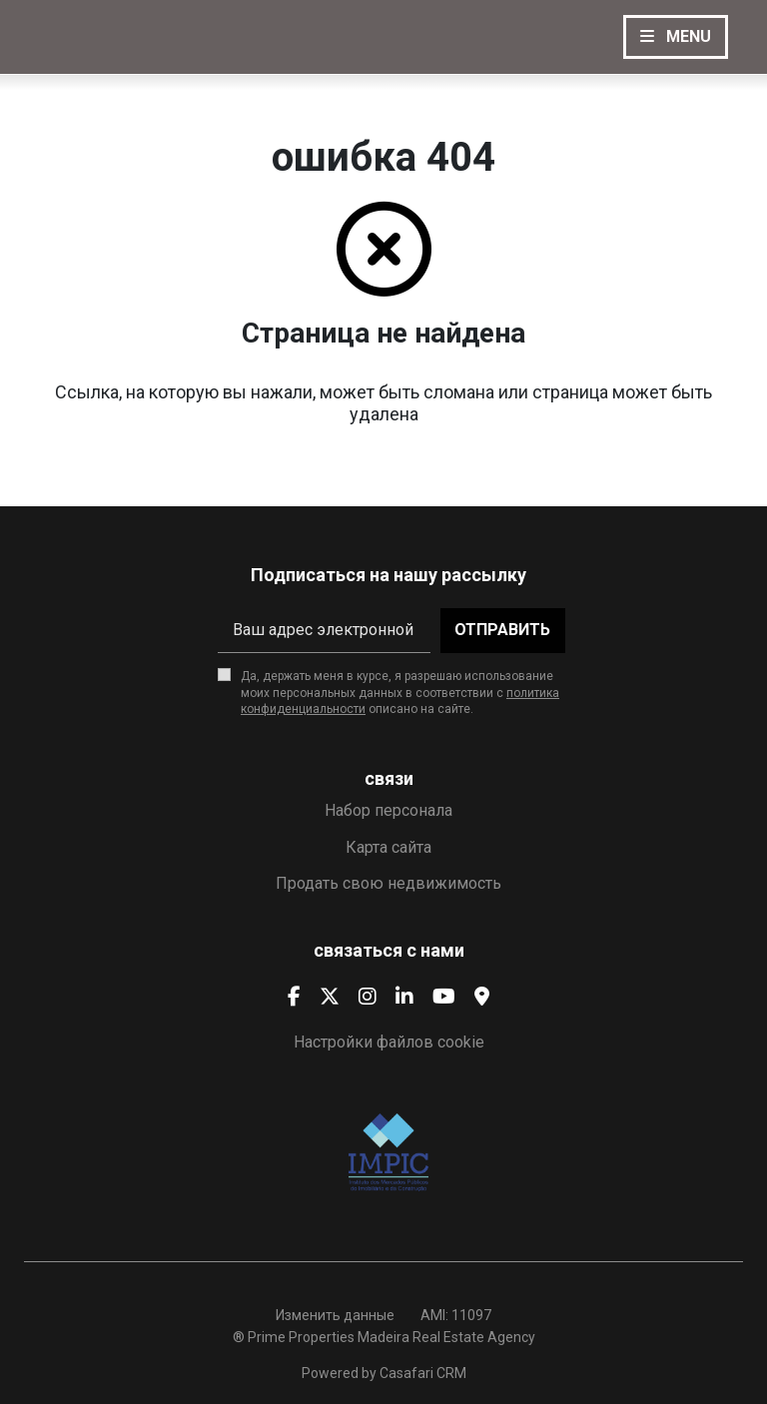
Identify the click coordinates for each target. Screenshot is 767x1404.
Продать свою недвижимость (388, 883)
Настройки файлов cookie (389, 1042)
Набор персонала (388, 810)
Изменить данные (335, 1315)
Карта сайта (388, 847)
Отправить (502, 629)
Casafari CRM (423, 1373)
